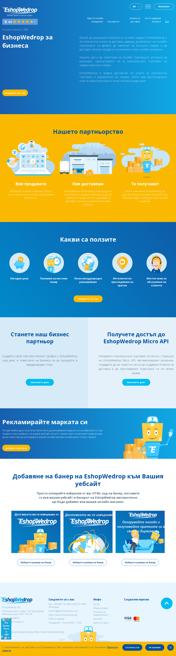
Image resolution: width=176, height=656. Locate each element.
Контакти (97, 618)
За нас (96, 604)
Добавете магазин (16, 448)
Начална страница (11, 29)
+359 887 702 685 (62, 604)
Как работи (113, 21)
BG (134, 6)
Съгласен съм (132, 647)
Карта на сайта (101, 622)
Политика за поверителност (101, 613)
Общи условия (100, 608)
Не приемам (155, 647)
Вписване (163, 6)
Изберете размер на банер (36, 562)
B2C (26, 29)
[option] (35, 538)
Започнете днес (40, 382)
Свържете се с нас (15, 93)
